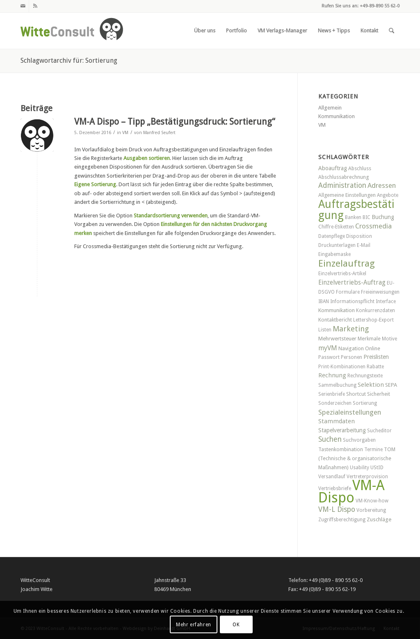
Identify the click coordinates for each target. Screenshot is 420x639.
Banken (353, 217)
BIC (366, 217)
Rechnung (332, 375)
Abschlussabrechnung (343, 177)
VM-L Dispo (336, 509)
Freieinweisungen (380, 292)
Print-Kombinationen (341, 367)
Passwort (329, 357)
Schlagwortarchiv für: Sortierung (69, 60)
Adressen (382, 185)
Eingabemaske (334, 254)
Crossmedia (373, 226)
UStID (376, 467)
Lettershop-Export (373, 320)
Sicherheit (378, 394)
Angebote (387, 195)
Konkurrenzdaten (375, 310)
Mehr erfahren (193, 625)
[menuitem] (205, 31)
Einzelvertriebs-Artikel (342, 273)
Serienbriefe (331, 394)
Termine (373, 449)
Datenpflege (331, 236)
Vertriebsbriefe (334, 488)
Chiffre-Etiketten (336, 227)
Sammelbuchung (337, 385)
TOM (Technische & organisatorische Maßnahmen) (356, 458)
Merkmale (369, 338)
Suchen (330, 439)
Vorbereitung (371, 510)
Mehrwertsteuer (337, 338)
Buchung (383, 217)
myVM (327, 348)
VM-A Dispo (351, 491)
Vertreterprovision (367, 476)
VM (125, 132)
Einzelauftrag (346, 263)
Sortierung (365, 403)
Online (372, 348)
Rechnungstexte (365, 376)
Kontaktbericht (335, 320)
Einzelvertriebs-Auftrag (352, 282)
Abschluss (359, 168)
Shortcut (356, 394)
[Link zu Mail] (23, 6)
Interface (386, 301)
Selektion (371, 384)
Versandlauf (331, 476)
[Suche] (391, 31)
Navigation (351, 348)
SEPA (391, 385)
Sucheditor (379, 431)
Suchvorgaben (359, 440)
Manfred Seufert (159, 132)
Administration (342, 185)
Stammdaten (336, 421)
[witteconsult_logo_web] (72, 31)
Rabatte (375, 367)
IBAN (323, 301)
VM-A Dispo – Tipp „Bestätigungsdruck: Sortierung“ (174, 121)
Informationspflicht (352, 301)
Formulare (348, 292)
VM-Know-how (372, 501)
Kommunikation (336, 116)
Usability (359, 467)
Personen (351, 357)
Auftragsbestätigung (356, 209)
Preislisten (376, 357)
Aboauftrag (332, 168)
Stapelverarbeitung (342, 430)
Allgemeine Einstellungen (347, 195)
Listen (324, 330)
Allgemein (330, 108)
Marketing (351, 328)
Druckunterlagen (337, 245)
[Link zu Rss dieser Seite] (35, 6)
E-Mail (363, 245)
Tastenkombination (340, 449)
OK (236, 625)
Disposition (359, 236)
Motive (389, 339)
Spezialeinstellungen (349, 412)
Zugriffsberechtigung (341, 520)
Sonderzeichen (335, 403)
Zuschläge (379, 519)
